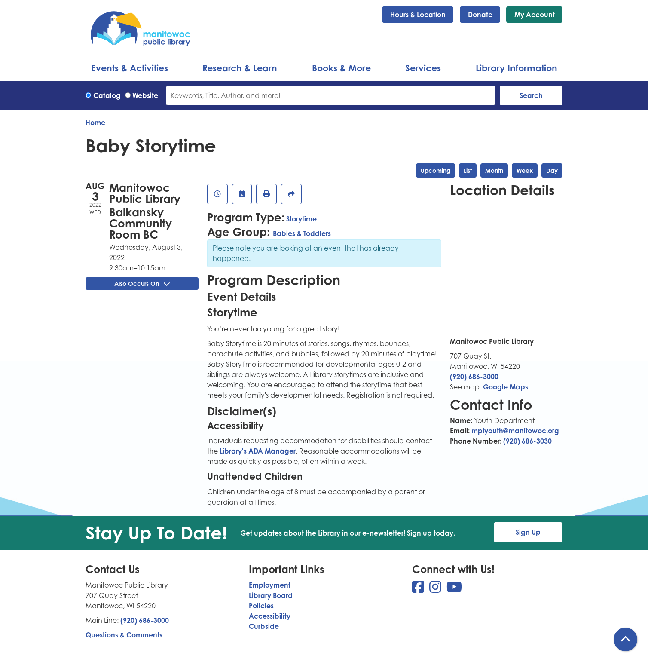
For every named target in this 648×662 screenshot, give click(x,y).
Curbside (264, 626)
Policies (261, 605)
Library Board (271, 595)
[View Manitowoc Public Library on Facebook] (419, 589)
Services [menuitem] (423, 68)
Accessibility (269, 616)
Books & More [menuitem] (341, 68)
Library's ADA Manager (257, 451)
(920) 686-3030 (527, 441)
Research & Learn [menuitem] (239, 68)
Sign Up (528, 532)
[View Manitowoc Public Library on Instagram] (436, 589)
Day (552, 170)
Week (525, 170)
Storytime (301, 219)
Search (531, 95)
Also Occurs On (142, 283)
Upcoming (435, 170)
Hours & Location (418, 14)
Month (494, 170)
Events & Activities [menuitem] (129, 68)
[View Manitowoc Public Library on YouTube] (454, 589)
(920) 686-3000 (474, 376)
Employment (269, 585)
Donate (480, 14)
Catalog (107, 95)
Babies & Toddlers (302, 233)
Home (95, 122)
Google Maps (505, 387)
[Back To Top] (625, 639)
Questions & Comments (124, 635)
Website (145, 95)
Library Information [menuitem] (516, 68)
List (468, 170)
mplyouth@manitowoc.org (515, 430)
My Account (534, 14)
